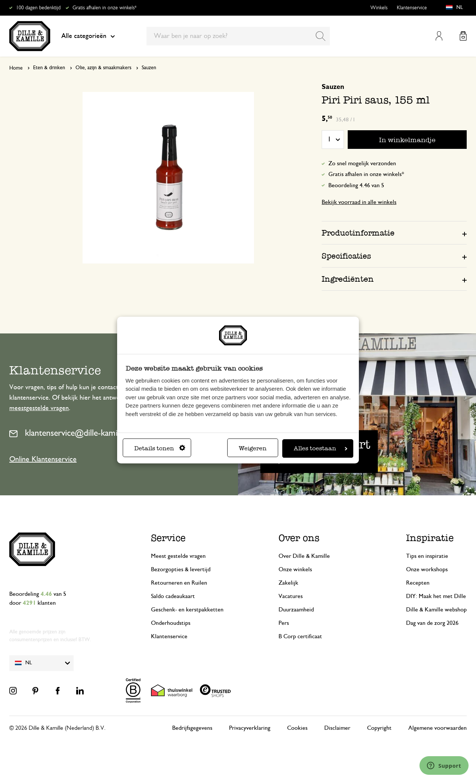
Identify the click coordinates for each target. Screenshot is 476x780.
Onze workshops (427, 569)
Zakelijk (288, 583)
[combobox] (238, 36)
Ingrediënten (348, 279)
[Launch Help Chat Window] (444, 765)
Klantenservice (412, 7)
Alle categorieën (88, 36)
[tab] (394, 232)
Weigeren (253, 448)
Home (16, 68)
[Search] (320, 36)
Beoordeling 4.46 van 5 (356, 185)
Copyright (379, 728)
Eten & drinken (49, 67)
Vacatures (291, 596)
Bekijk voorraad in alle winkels (359, 202)
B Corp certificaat (300, 636)
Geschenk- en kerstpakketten (187, 610)
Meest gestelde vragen (178, 556)
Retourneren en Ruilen (179, 583)
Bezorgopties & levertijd (180, 569)
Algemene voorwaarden (437, 728)
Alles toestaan (320, 448)
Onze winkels (295, 569)
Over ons (299, 538)
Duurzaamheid (296, 610)
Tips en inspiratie (427, 556)
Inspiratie (430, 538)
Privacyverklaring (249, 728)
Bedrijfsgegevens (192, 728)
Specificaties (346, 255)
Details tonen (159, 448)
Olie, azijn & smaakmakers (103, 67)
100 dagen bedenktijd (38, 7)
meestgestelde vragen (39, 408)
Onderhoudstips (170, 623)
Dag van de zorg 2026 (432, 623)
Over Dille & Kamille (304, 556)
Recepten (418, 583)
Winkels (378, 7)
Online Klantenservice (43, 459)
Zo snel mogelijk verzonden (362, 163)
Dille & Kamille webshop (436, 610)
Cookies (297, 728)
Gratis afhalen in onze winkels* (104, 7)
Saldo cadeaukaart (173, 596)
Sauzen (149, 67)
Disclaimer (337, 728)
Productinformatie (358, 232)
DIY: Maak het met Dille (436, 596)
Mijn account (439, 36)
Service (168, 538)
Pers (284, 623)
